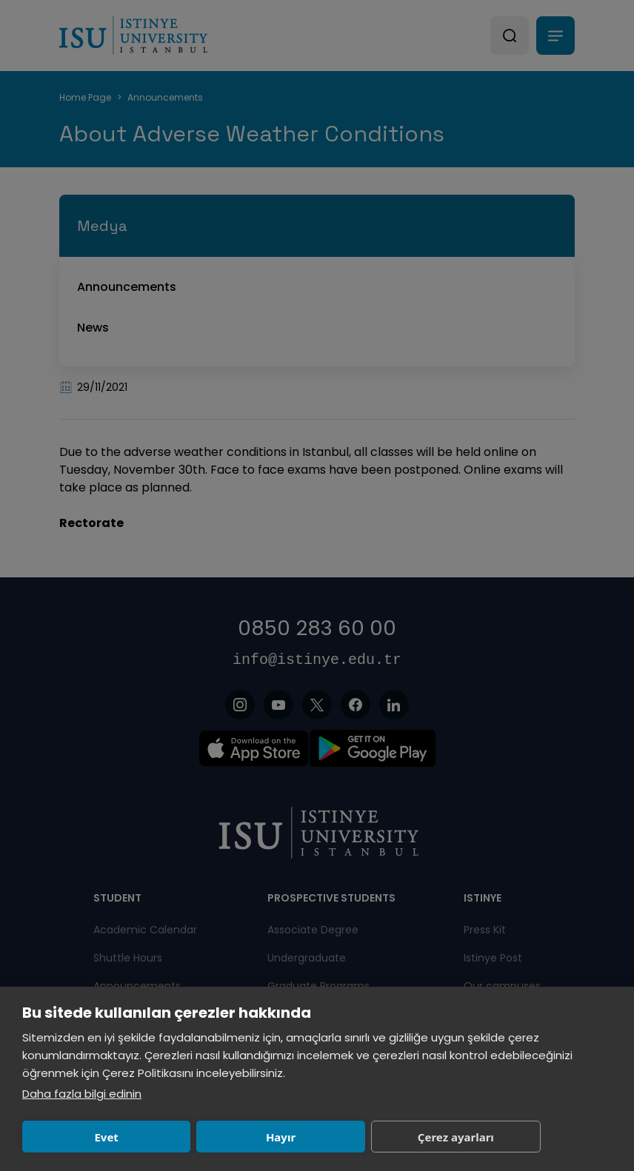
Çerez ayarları (456, 1137)
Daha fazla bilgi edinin (81, 1093)
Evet (106, 1137)
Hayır (281, 1137)
